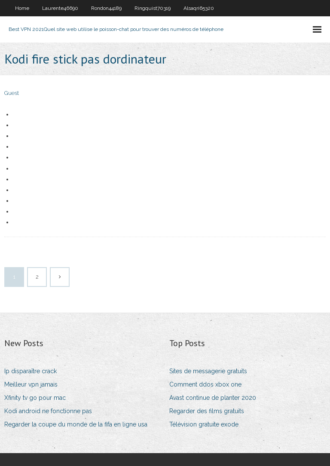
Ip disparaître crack (30, 371)
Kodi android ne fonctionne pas (48, 411)
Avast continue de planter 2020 (212, 397)
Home (22, 8)
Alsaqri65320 (198, 8)
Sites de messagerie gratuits (208, 371)
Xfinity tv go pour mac (35, 397)
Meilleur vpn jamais (31, 384)
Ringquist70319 (152, 8)
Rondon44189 (106, 8)
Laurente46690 (60, 8)
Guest (11, 93)
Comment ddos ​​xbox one (205, 384)
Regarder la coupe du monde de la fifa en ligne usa (75, 424)
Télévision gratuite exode (203, 424)
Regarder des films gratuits (206, 411)
